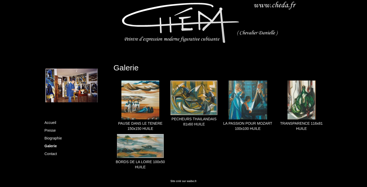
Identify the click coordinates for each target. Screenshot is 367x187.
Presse (50, 130)
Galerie (50, 146)
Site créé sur (184, 181)
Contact (50, 154)
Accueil (50, 123)
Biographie (53, 138)
